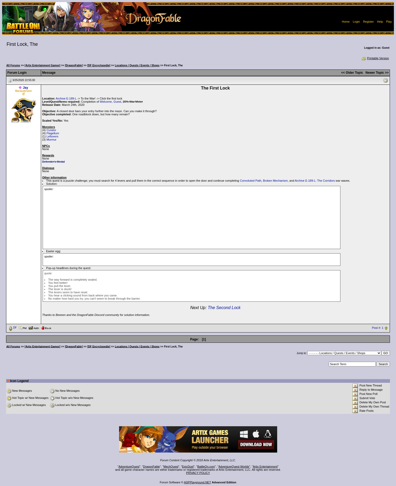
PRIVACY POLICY (198, 472)
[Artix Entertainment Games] (42, 65)
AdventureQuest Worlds (233, 466)
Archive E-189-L (66, 98)
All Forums (13, 65)
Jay (25, 88)
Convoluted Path (250, 180)
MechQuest (171, 466)
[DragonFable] (74, 65)
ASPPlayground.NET (197, 482)
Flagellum (52, 133)
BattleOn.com (206, 466)
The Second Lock (224, 307)
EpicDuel (188, 466)
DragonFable (151, 466)
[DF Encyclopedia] (98, 65)
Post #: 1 (377, 327)
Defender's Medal (53, 161)
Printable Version (375, 58)
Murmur (51, 139)
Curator (51, 130)
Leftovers (52, 136)
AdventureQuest (129, 466)
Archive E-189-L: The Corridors (315, 180)
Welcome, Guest (110, 101)
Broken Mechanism (275, 180)
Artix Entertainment (265, 466)
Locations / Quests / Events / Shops (137, 65)
